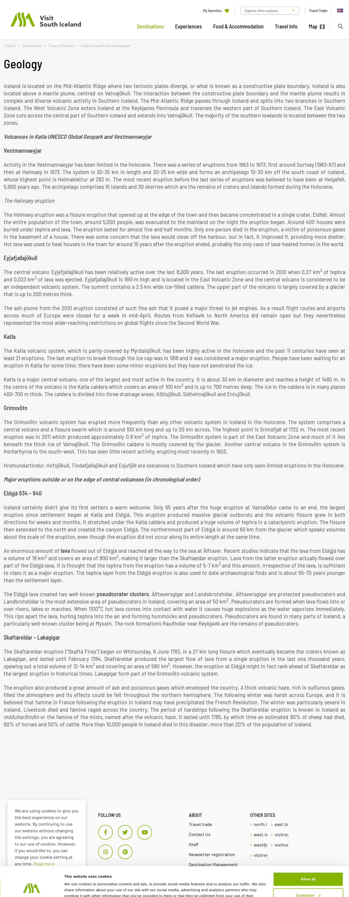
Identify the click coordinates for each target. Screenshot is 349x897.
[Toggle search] (340, 26)
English (10, 46)
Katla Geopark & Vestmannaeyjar (105, 46)
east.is (281, 824)
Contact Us (199, 834)
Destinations (32, 46)
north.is (260, 824)
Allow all (308, 851)
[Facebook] (105, 832)
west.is (260, 834)
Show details (75, 887)
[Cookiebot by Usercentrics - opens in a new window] (31, 887)
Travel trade (200, 824)
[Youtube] (144, 832)
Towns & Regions (61, 46)
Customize (308, 867)
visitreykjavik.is (281, 834)
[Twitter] (125, 832)
